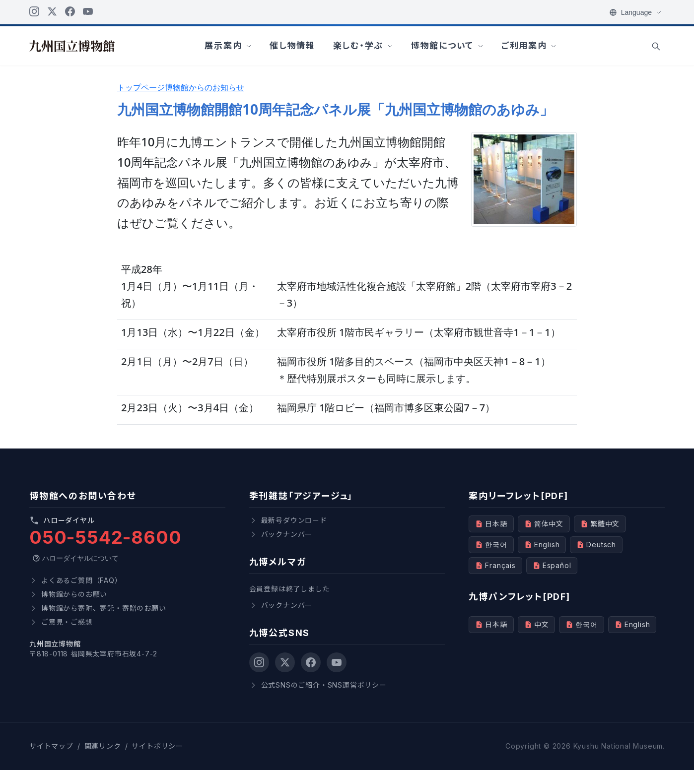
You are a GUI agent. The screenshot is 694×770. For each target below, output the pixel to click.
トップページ (141, 87)
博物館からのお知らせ (204, 87)
